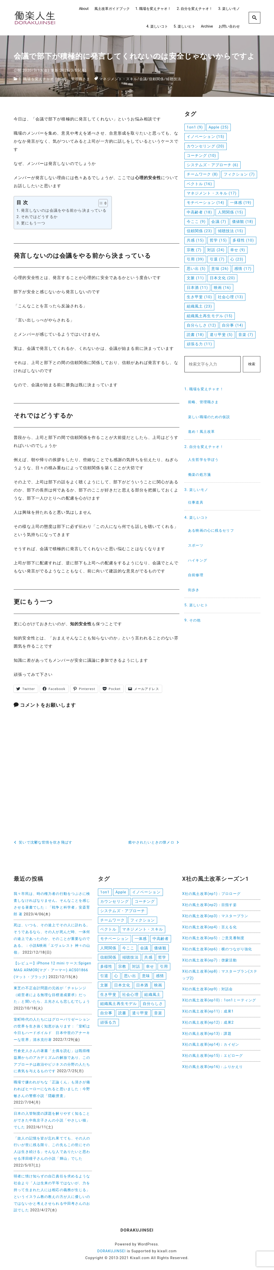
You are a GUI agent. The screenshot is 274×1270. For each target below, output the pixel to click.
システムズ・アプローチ (122, 910)
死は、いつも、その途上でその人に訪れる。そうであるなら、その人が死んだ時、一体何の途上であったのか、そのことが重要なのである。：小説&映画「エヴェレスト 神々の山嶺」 (52, 938)
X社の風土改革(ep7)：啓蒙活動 (209, 960)
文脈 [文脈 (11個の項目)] (195, 278)
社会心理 (130, 995)
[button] (101, 203)
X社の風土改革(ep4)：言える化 (209, 926)
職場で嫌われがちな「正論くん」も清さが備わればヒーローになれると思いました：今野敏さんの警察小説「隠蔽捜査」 (52, 1088)
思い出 (130, 976)
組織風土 (152, 995)
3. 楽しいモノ (229, 9)
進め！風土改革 (201, 431)
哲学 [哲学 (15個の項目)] (218, 240)
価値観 (160, 948)
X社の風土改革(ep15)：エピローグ (212, 1055)
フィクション (142, 920)
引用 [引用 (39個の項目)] (195, 259)
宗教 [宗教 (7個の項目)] (194, 250)
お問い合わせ (229, 26)
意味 (146, 976)
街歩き (193, 590)
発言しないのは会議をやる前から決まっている (64, 210)
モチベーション (114, 939)
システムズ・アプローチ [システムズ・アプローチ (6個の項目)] (212, 165)
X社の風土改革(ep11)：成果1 (208, 1011)
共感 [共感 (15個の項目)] (195, 240)
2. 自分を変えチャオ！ (195, 9)
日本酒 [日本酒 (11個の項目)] (197, 287)
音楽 (158, 1014)
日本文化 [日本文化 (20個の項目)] (222, 278)
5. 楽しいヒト (184, 26)
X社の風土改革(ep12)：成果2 (208, 1022)
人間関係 (108, 948)
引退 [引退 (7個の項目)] (217, 259)
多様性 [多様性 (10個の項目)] (243, 240)
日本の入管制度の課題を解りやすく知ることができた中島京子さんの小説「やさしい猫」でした (52, 1120)
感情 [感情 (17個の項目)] (242, 268)
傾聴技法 (173, 79)
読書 (122, 1014)
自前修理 (195, 575)
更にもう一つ (33, 223)
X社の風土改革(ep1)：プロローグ (211, 893)
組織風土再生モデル (118, 1005)
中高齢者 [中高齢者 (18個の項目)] (199, 212)
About (84, 9)
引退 (104, 976)
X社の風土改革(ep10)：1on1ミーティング (219, 1000)
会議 (143, 79)
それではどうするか (39, 216)
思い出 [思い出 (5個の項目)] (196, 268)
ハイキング (197, 560)
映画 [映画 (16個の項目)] (222, 287)
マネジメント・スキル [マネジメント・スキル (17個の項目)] (212, 193)
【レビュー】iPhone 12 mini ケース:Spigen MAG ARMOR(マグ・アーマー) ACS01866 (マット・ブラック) (52, 970)
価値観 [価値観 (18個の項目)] (242, 221)
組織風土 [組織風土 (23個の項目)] (199, 306)
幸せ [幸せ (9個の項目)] (237, 250)
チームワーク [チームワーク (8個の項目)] (202, 174)
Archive (207, 26)
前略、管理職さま (75, 79)
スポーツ (195, 545)
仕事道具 (195, 502)
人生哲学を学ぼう (203, 460)
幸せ (150, 967)
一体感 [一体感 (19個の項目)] (240, 202)
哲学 (162, 958)
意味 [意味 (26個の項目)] (219, 268)
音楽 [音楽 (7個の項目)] (245, 334)
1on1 (105, 892)
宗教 (122, 967)
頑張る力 (108, 1024)
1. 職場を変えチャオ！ (153, 9)
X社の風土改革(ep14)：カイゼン (210, 1044)
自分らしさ (153, 1005)
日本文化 (122, 986)
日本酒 (142, 986)
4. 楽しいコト (157, 26)
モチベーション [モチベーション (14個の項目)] (205, 202)
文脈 (104, 986)
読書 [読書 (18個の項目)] (195, 334)
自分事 (106, 1014)
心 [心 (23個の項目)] (236, 259)
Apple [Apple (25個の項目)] (218, 127)
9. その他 (192, 620)
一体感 (141, 939)
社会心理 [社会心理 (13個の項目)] (230, 297)
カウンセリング (114, 901)
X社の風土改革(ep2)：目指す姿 (209, 904)
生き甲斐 (108, 995)
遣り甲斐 (140, 1014)
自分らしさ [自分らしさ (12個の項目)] (201, 325)
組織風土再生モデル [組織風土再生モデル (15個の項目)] (210, 316)
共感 (148, 958)
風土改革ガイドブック (112, 9)
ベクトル (108, 929)
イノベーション (146, 892)
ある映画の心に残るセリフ (211, 530)
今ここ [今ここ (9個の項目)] (196, 221)
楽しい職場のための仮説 (209, 417)
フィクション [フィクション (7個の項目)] (239, 174)
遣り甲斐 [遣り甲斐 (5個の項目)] (221, 334)
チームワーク (112, 920)
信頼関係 (156, 79)
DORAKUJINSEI (111, 1251)
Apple (120, 892)
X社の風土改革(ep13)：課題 (206, 1033)
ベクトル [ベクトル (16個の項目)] (199, 184)
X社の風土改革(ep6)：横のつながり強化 (217, 949)
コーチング (145, 901)
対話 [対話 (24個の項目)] (215, 250)
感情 (160, 976)
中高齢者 (161, 939)
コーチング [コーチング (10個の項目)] (201, 155)
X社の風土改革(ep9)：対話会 (207, 989)
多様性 (106, 967)
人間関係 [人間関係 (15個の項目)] (230, 212)
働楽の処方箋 (199, 474)
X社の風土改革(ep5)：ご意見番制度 (213, 938)
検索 (251, 364)
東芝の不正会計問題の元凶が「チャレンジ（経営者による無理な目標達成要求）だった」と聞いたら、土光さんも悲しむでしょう (52, 994)
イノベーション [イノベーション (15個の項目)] (205, 136)
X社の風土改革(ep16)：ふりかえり (212, 1066)
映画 (158, 986)
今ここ (128, 948)
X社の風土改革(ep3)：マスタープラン (215, 915)
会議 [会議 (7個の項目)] (218, 221)
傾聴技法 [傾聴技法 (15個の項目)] (230, 231)
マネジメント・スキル (118, 79)
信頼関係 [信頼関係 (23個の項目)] (199, 231)
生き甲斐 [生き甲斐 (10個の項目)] (199, 297)
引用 (164, 967)
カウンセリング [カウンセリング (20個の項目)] (205, 146)
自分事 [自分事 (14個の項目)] (232, 325)
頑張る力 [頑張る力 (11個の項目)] (199, 344)
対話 (136, 967)
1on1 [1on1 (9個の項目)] (195, 127)
